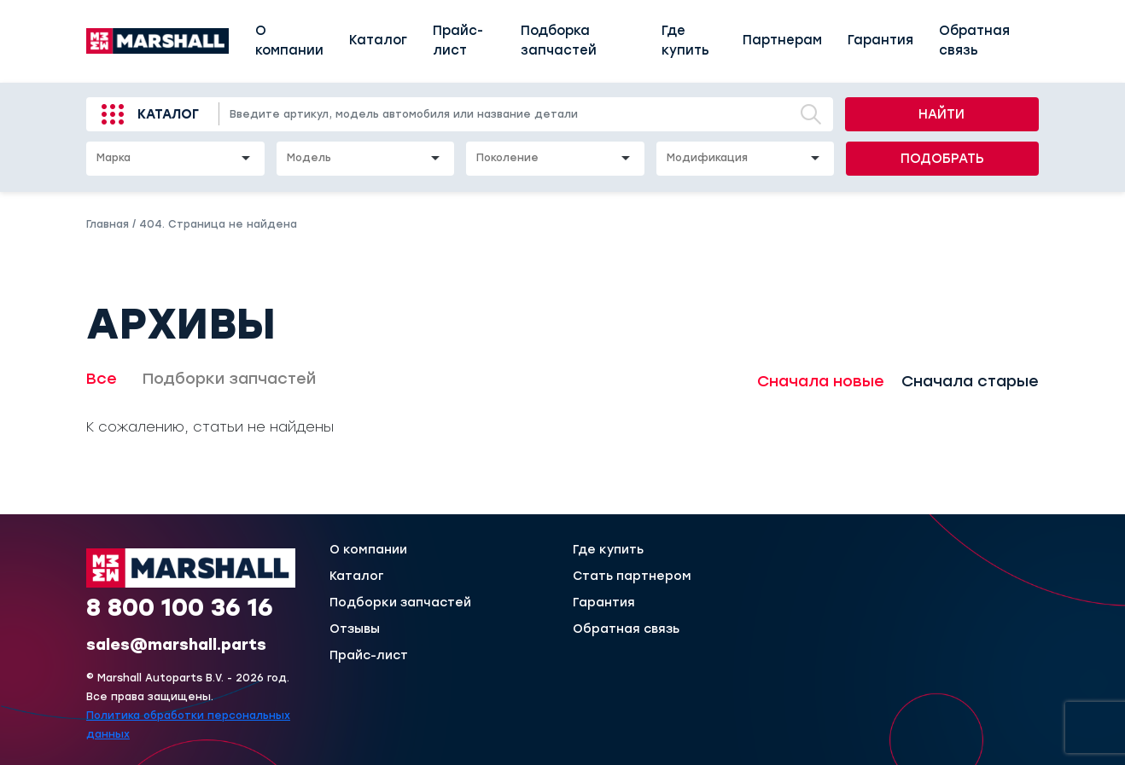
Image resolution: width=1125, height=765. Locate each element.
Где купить (685, 40)
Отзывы (354, 629)
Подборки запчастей (229, 378)
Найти (941, 114)
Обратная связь (974, 40)
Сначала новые (820, 381)
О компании (289, 40)
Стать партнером (632, 576)
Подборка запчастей (559, 40)
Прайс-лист (458, 40)
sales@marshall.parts (176, 644)
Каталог (378, 40)
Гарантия (880, 40)
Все (101, 378)
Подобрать (942, 158)
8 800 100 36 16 (179, 607)
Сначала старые (970, 381)
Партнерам (782, 40)
